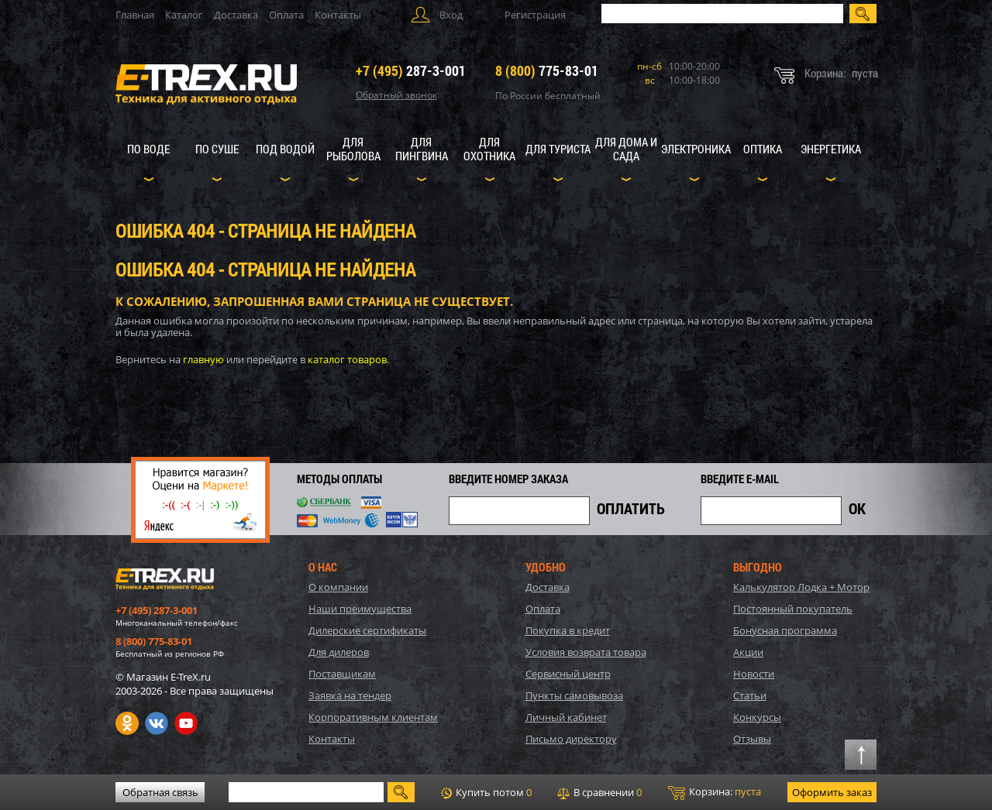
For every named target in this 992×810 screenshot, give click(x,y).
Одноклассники (127, 723)
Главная (134, 15)
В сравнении (599, 792)
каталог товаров (347, 359)
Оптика (762, 148)
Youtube (186, 723)
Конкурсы (757, 717)
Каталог (184, 15)
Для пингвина (421, 148)
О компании (338, 587)
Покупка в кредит (567, 630)
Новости (753, 674)
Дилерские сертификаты (367, 630)
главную (203, 359)
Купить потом (486, 792)
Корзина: (714, 792)
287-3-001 (411, 70)
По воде (148, 148)
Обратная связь (160, 792)
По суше (217, 148)
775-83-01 (546, 70)
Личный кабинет (566, 717)
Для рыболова (353, 148)
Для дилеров (338, 652)
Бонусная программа (785, 630)
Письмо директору (571, 739)
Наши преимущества (360, 609)
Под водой (285, 148)
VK (156, 723)
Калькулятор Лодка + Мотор (801, 587)
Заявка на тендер (349, 695)
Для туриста (558, 148)
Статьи (749, 695)
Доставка (236, 15)
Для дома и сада (626, 148)
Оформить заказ (832, 792)
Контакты (338, 15)
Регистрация (535, 15)
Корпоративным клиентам (373, 717)
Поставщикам (342, 674)
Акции (748, 652)
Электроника (696, 148)
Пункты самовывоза (574, 695)
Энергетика (831, 148)
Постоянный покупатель (792, 609)
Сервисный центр (568, 674)
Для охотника (489, 148)
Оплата (286, 15)
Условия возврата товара (585, 652)
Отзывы (752, 739)
